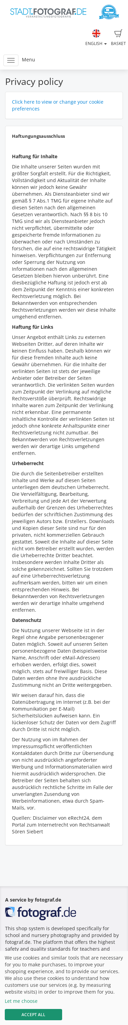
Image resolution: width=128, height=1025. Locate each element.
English (96, 37)
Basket (118, 37)
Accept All (33, 1014)
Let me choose (21, 1001)
